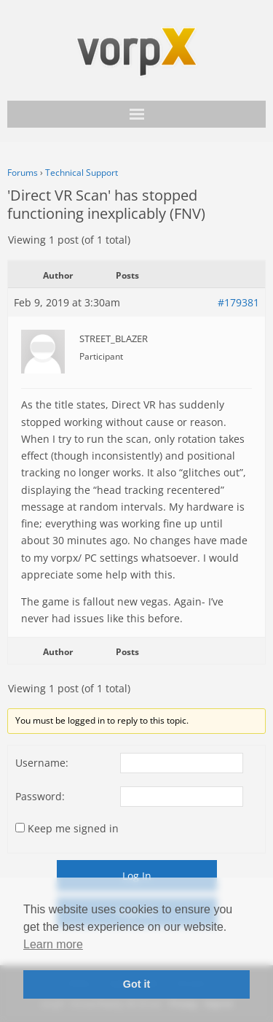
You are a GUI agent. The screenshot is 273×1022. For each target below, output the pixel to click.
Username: (41, 763)
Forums (22, 172)
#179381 (238, 302)
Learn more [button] (53, 944)
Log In (136, 876)
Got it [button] (137, 984)
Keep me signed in (73, 828)
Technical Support (81, 172)
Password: (40, 796)
